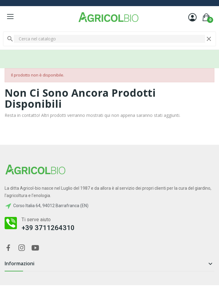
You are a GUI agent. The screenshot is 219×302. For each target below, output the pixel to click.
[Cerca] (109, 39)
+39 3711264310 (48, 228)
